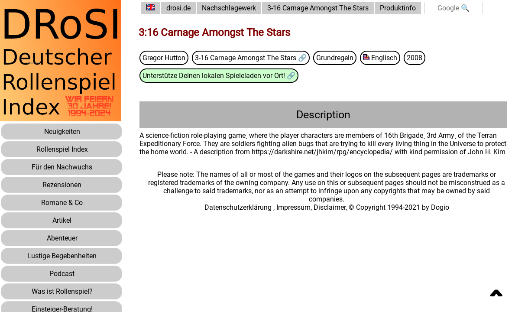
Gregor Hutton (164, 58)
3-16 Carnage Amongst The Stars (318, 8)
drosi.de (178, 8)
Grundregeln (334, 58)
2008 (414, 58)
